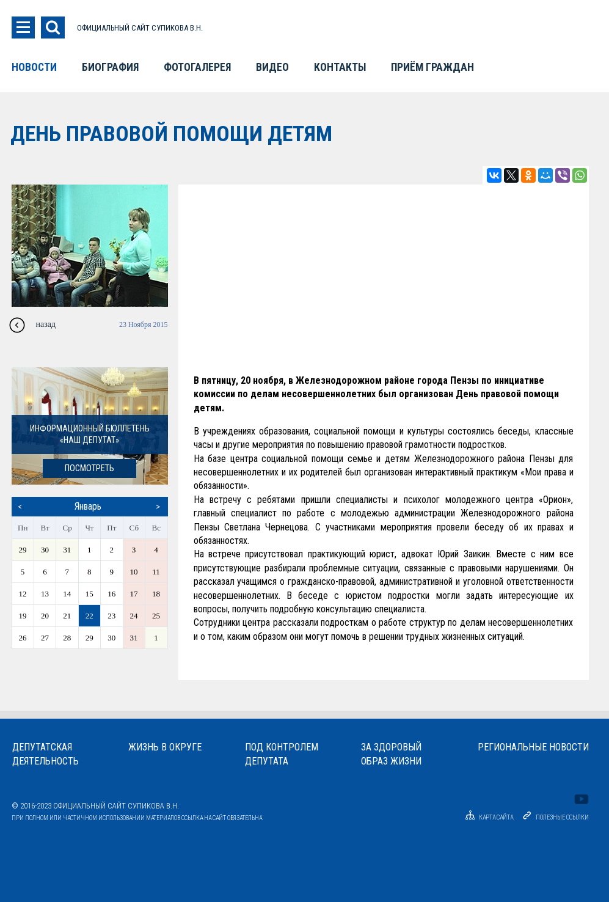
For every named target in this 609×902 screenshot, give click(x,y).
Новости (34, 67)
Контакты (340, 67)
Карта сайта (487, 817)
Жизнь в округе (165, 747)
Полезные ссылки (562, 817)
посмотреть (89, 468)
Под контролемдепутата (281, 754)
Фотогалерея (197, 67)
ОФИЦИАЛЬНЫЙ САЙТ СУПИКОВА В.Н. (140, 27)
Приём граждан (432, 67)
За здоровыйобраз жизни (391, 754)
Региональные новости (533, 747)
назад (46, 324)
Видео (272, 67)
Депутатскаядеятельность (45, 754)
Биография (110, 67)
